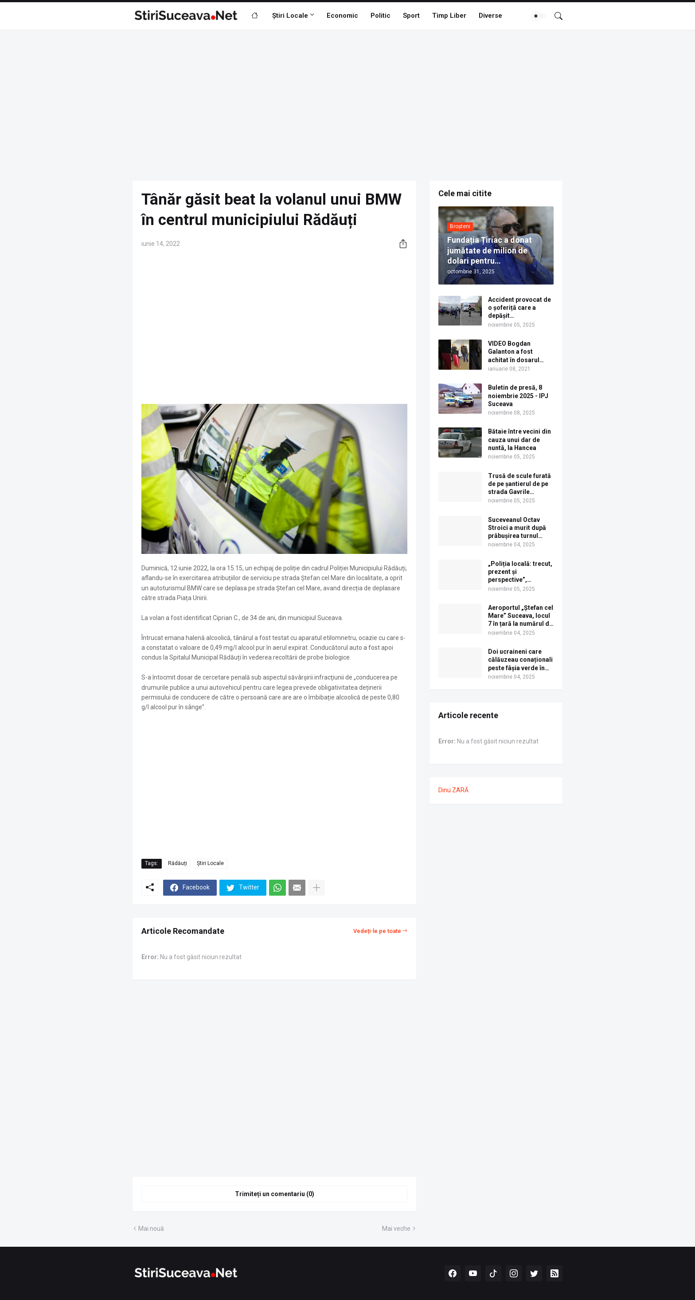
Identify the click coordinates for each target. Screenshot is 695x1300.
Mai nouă (151, 1228)
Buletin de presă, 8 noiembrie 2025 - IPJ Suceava (518, 395)
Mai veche (396, 1228)
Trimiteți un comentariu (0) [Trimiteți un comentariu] (274, 1193)
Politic (380, 16)
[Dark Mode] (539, 16)
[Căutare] (554, 16)
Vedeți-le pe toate (377, 931)
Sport (411, 16)
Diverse (490, 16)
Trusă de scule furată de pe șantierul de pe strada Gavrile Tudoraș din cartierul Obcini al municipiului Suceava (519, 484)
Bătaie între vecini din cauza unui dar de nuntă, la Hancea (519, 439)
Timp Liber (449, 16)
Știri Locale (290, 16)
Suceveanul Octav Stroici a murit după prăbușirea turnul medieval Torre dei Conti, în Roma (517, 528)
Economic (342, 16)
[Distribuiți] (399, 243)
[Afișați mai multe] (316, 888)
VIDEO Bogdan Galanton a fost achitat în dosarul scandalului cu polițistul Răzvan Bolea (513, 352)
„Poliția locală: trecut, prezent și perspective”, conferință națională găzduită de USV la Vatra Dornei (520, 572)
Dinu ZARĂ (453, 790)
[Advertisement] (347, 105)
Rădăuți (177, 863)
